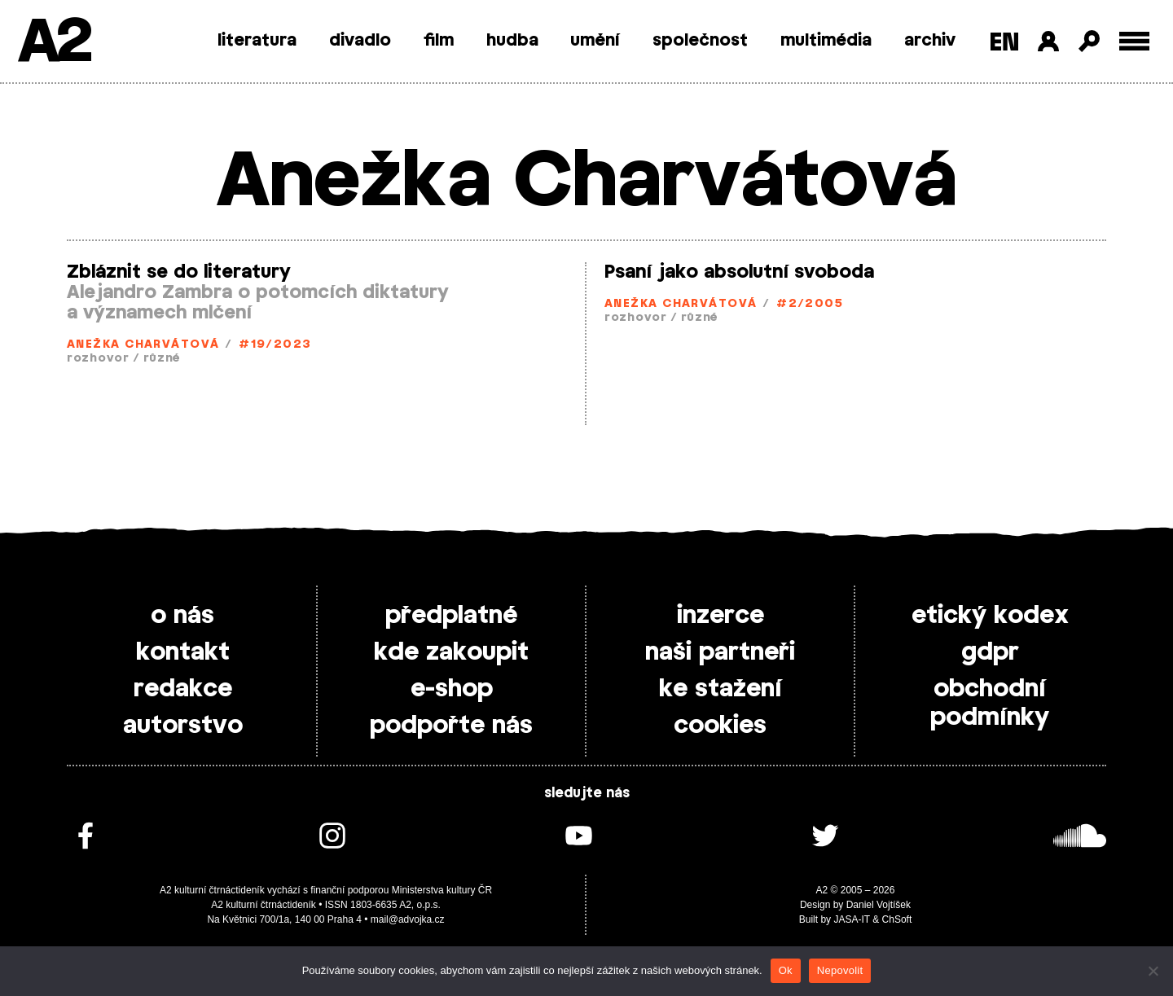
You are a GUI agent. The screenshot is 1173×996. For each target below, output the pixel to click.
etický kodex (990, 615)
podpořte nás (451, 725)
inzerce (720, 615)
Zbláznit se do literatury (179, 272)
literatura (257, 40)
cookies (720, 725)
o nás (182, 615)
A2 (53, 42)
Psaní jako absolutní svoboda (739, 272)
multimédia (826, 40)
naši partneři (720, 652)
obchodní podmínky (989, 703)
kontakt (183, 652)
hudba (512, 40)
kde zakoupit (451, 652)
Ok (786, 970)
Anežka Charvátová (143, 345)
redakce (183, 689)
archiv (930, 40)
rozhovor (98, 359)
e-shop (452, 689)
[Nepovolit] (1152, 971)
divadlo (360, 40)
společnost (700, 40)
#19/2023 (275, 345)
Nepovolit (840, 970)
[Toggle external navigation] (1134, 41)
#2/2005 (809, 304)
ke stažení (720, 689)
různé (162, 359)
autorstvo (183, 725)
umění (595, 40)
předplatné (451, 615)
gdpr (990, 652)
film (439, 40)
